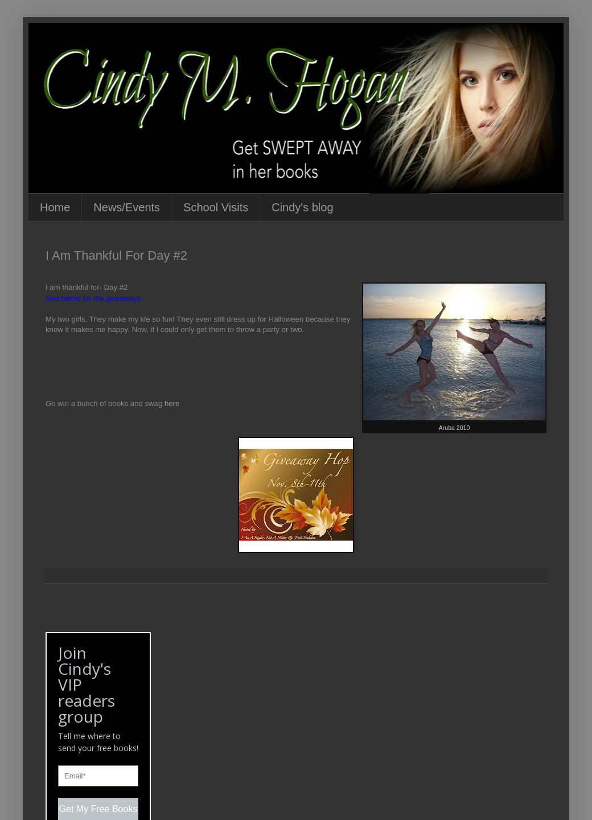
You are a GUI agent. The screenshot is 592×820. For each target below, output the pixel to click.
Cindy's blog (302, 207)
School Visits (215, 207)
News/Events (126, 207)
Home (55, 207)
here (172, 403)
